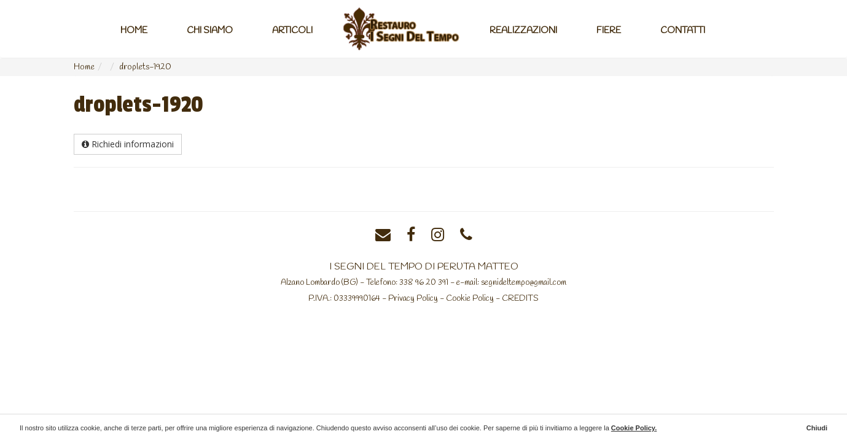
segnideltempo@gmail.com (523, 282)
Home (133, 31)
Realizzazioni (523, 31)
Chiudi (816, 428)
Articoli (292, 31)
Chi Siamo (210, 31)
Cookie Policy (470, 298)
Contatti (682, 31)
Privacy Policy (413, 298)
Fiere (608, 31)
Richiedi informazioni (128, 144)
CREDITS (520, 298)
